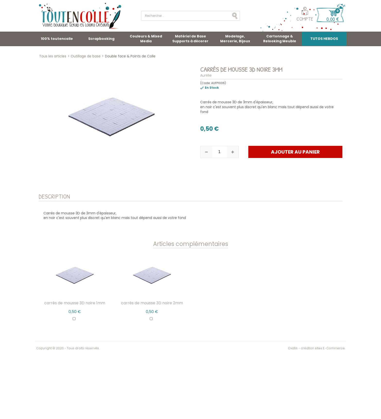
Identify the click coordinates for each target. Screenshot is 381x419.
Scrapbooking (101, 38)
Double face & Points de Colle (130, 56)
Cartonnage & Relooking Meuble (279, 39)
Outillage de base (86, 56)
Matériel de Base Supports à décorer (190, 39)
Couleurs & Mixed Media (146, 39)
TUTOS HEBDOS (324, 38)
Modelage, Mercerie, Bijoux (235, 39)
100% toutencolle (57, 38)
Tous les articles (52, 56)
